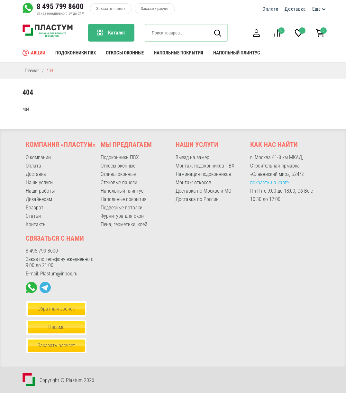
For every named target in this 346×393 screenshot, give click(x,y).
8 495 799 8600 (60, 6)
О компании (38, 157)
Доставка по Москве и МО (203, 191)
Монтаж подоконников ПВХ (205, 166)
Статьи (33, 216)
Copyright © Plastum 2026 (67, 380)
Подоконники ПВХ (75, 53)
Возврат (34, 208)
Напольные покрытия (178, 53)
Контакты (36, 224)
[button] (256, 33)
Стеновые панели (119, 182)
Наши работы (40, 191)
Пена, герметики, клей (124, 224)
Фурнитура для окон (122, 216)
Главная (32, 70)
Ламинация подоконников (203, 174)
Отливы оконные (118, 174)
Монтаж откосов (193, 182)
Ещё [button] (316, 9)
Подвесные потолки (121, 208)
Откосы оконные (125, 53)
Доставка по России (197, 199)
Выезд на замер (192, 157)
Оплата (270, 9)
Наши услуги (39, 182)
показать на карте (269, 182)
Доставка (295, 9)
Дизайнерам (39, 199)
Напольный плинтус (236, 53)
